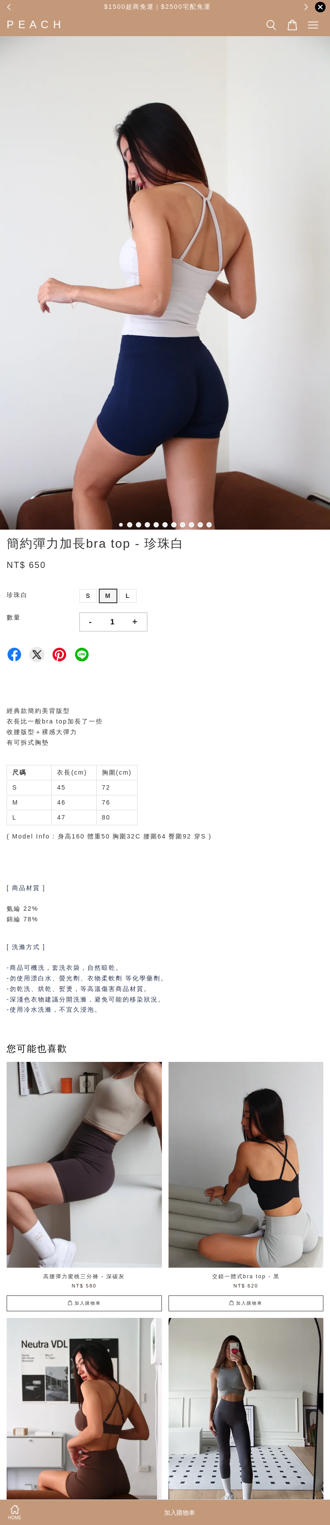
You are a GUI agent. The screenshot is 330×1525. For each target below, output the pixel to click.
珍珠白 (17, 594)
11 (209, 524)
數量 (14, 617)
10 (200, 524)
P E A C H (34, 24)
